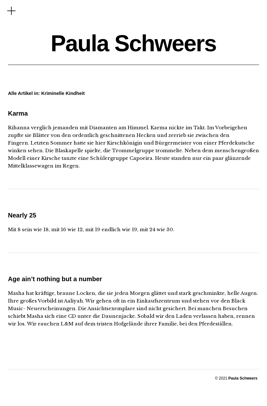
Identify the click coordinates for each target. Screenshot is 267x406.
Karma (18, 113)
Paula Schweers (133, 43)
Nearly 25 (22, 215)
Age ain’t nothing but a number (55, 278)
